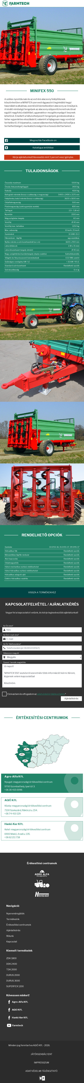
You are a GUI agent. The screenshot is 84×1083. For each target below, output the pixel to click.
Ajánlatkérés (71, 698)
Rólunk (10, 936)
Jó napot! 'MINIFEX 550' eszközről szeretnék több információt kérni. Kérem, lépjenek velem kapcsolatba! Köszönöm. (42, 676)
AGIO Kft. (17, 1009)
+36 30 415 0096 (13, 789)
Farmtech (17, 1025)
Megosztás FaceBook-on (43, 140)
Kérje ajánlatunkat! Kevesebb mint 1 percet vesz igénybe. (43, 157)
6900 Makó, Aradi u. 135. (17, 834)
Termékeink (12, 919)
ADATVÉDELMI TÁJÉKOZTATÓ (41, 1071)
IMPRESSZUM (41, 1062)
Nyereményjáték (15, 913)
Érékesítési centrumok (18, 924)
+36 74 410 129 (12, 813)
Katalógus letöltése (43, 147)
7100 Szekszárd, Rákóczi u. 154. (21, 810)
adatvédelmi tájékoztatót (51, 694)
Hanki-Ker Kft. (20, 1017)
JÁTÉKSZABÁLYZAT (41, 1054)
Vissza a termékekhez (42, 592)
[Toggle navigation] (80, 3)
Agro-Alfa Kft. (20, 1002)
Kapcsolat (11, 941)
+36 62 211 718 (12, 837)
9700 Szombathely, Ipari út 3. (19, 786)
